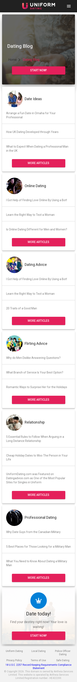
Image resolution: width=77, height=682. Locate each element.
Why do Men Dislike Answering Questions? (33, 357)
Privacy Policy (14, 660)
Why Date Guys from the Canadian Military (33, 532)
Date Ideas (33, 99)
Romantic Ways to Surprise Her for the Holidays (36, 387)
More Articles (38, 163)
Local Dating (38, 651)
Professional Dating (40, 517)
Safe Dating (62, 660)
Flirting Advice (36, 343)
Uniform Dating (14, 651)
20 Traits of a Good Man (21, 308)
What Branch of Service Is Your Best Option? (34, 372)
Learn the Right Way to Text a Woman (30, 214)
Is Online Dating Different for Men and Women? (36, 229)
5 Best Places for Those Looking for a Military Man (38, 546)
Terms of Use (38, 660)
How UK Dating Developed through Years (32, 132)
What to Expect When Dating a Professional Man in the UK (37, 148)
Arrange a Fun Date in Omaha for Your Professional (31, 115)
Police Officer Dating (62, 653)
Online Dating (35, 186)
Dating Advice (36, 264)
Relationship (35, 422)
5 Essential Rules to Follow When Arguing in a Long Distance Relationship (35, 439)
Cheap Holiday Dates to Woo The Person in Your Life (37, 457)
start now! (38, 70)
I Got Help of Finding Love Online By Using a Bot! (36, 200)
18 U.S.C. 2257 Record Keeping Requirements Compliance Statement (38, 666)
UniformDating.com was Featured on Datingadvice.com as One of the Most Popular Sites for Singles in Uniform (35, 478)
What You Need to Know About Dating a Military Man (36, 563)
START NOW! (38, 635)
